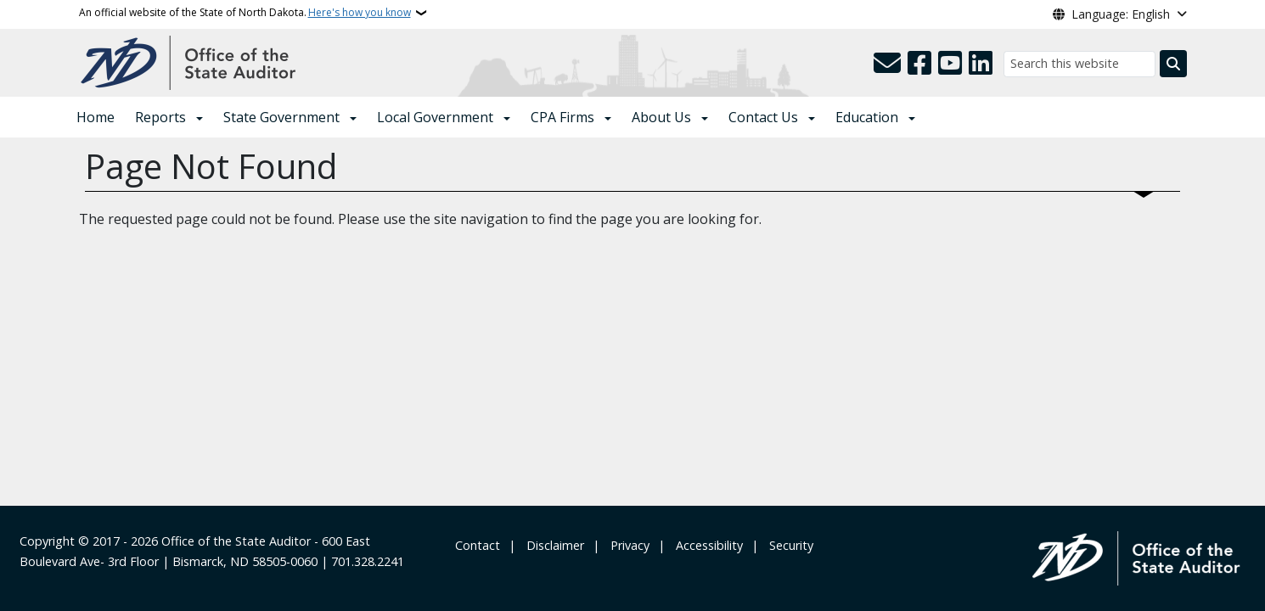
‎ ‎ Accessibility (706, 545)
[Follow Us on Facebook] (919, 63)
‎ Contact (476, 545)
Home (95, 117)
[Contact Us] (887, 63)
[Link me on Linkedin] (980, 63)
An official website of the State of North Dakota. (245, 12)
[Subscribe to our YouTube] (950, 63)
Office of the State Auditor (236, 541)
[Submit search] (1173, 63)
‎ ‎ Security (787, 545)
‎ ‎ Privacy (626, 545)
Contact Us (763, 117)
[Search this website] (1079, 64)
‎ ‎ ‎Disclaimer (552, 545)
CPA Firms (562, 117)
